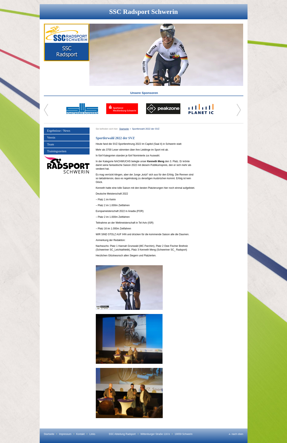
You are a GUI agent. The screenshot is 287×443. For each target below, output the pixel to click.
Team (50, 144)
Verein (51, 137)
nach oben (237, 434)
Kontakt (80, 434)
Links (92, 434)
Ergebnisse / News (58, 130)
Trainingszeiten (57, 151)
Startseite (124, 129)
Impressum (65, 434)
